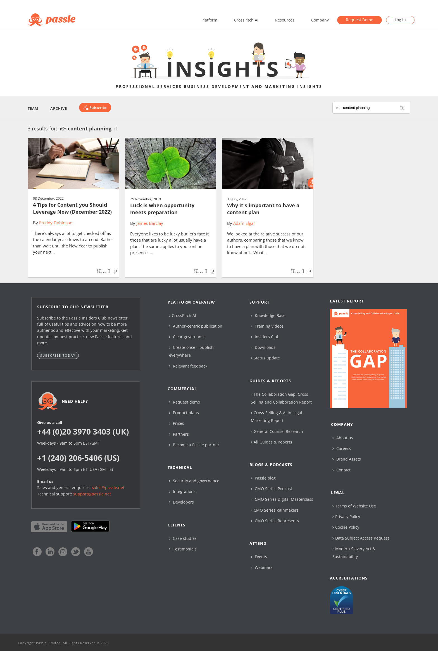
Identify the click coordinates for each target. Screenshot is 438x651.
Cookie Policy (345, 527)
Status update (265, 358)
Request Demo (359, 19)
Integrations (182, 491)
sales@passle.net (108, 487)
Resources (284, 20)
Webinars (262, 567)
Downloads (263, 347)
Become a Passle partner (194, 444)
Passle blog (263, 478)
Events (259, 556)
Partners (179, 434)
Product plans (184, 412)
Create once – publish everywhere (191, 351)
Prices (176, 423)
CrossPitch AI (246, 20)
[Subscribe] (95, 107)
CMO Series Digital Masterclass (282, 499)
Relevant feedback (188, 366)
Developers (181, 502)
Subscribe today (58, 355)
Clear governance (187, 336)
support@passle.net (92, 494)
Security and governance (194, 480)
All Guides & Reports (271, 442)
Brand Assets (346, 459)
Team (33, 108)
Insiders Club (265, 336)
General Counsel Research (277, 431)
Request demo (184, 402)
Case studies (183, 538)
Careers (341, 448)
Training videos (267, 326)
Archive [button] (58, 108)
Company (320, 20)
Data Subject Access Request (360, 538)
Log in (400, 19)
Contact (341, 470)
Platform (209, 20)
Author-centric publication (195, 326)
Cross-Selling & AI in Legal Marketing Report (276, 416)
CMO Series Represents (275, 520)
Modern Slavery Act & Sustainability (353, 552)
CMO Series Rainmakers (275, 510)
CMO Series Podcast (271, 488)
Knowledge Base (268, 315)
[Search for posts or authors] (374, 107)
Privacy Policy (346, 516)
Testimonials (183, 549)
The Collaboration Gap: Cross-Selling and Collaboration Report (281, 398)
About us (342, 437)
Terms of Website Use (354, 506)
